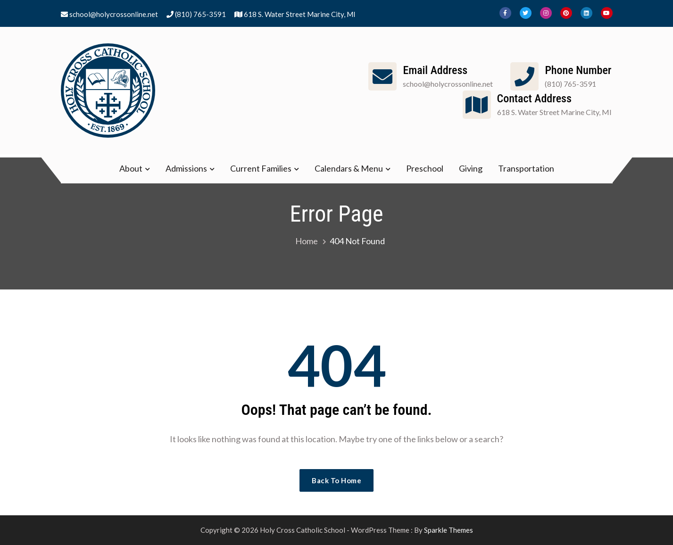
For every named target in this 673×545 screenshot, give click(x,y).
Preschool (424, 168)
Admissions (186, 168)
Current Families (260, 168)
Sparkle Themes (448, 530)
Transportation (526, 168)
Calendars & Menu (349, 168)
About (130, 168)
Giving (470, 168)
